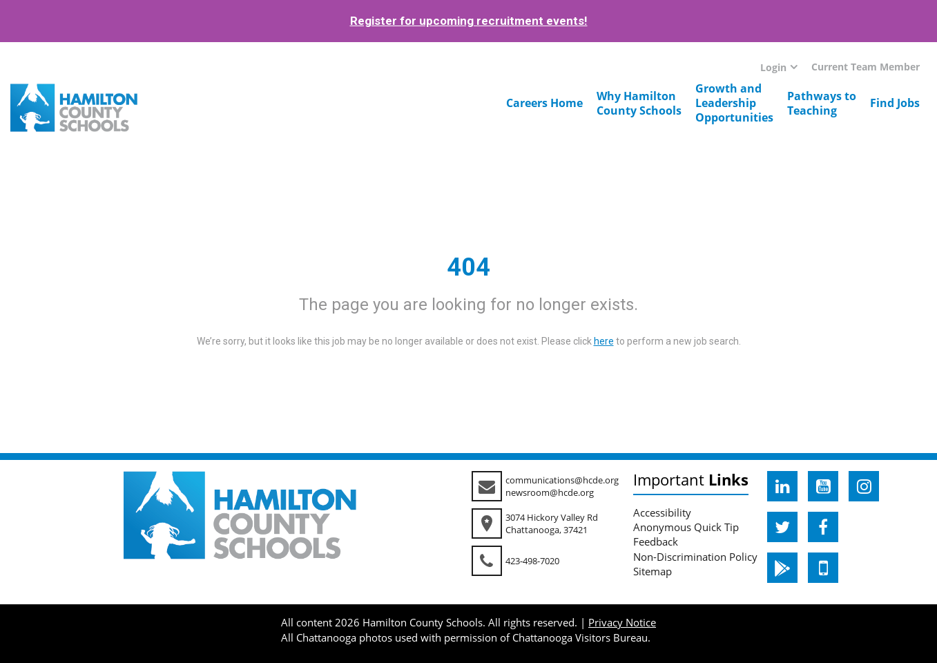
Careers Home (544, 102)
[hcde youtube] (823, 486)
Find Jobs (895, 102)
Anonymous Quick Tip (686, 527)
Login (773, 67)
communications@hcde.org (562, 480)
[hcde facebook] (823, 527)
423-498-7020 (532, 561)
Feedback (655, 541)
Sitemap (652, 571)
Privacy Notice (622, 622)
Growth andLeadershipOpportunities (734, 103)
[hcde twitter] (782, 527)
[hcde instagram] (864, 486)
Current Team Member (865, 66)
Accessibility (662, 512)
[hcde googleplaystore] (782, 567)
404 (468, 267)
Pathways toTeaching (821, 103)
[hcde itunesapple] (823, 567)
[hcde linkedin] (782, 486)
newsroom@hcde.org (549, 492)
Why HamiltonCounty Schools (639, 103)
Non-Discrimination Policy (695, 557)
